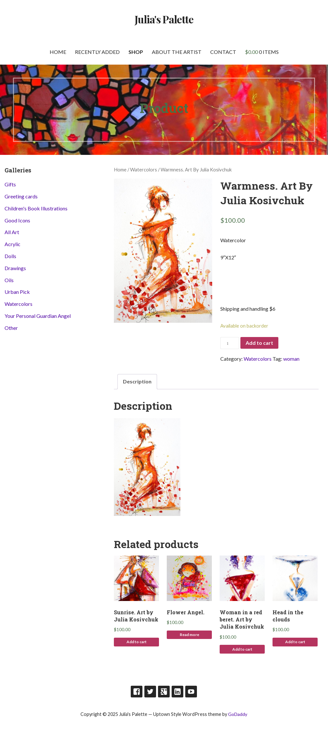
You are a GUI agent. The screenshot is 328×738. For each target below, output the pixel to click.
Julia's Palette (164, 19)
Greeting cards (21, 196)
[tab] (137, 381)
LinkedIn (177, 691)
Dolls (10, 256)
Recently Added (97, 52)
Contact (223, 52)
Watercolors (143, 169)
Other (11, 328)
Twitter (150, 691)
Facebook (136, 691)
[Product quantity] (229, 343)
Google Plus (164, 691)
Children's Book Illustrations (36, 208)
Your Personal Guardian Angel (38, 316)
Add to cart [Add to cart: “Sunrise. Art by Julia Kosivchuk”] (137, 641)
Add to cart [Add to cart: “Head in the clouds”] (295, 641)
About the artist (176, 52)
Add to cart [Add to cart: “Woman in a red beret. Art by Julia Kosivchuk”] (242, 649)
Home (58, 52)
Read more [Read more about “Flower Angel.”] (189, 634)
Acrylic (12, 244)
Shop (135, 52)
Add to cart (259, 343)
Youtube (191, 691)
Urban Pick (17, 292)
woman (291, 359)
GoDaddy (237, 714)
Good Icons (17, 220)
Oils (9, 280)
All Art (12, 232)
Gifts (10, 184)
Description (137, 381)
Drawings (15, 268)
